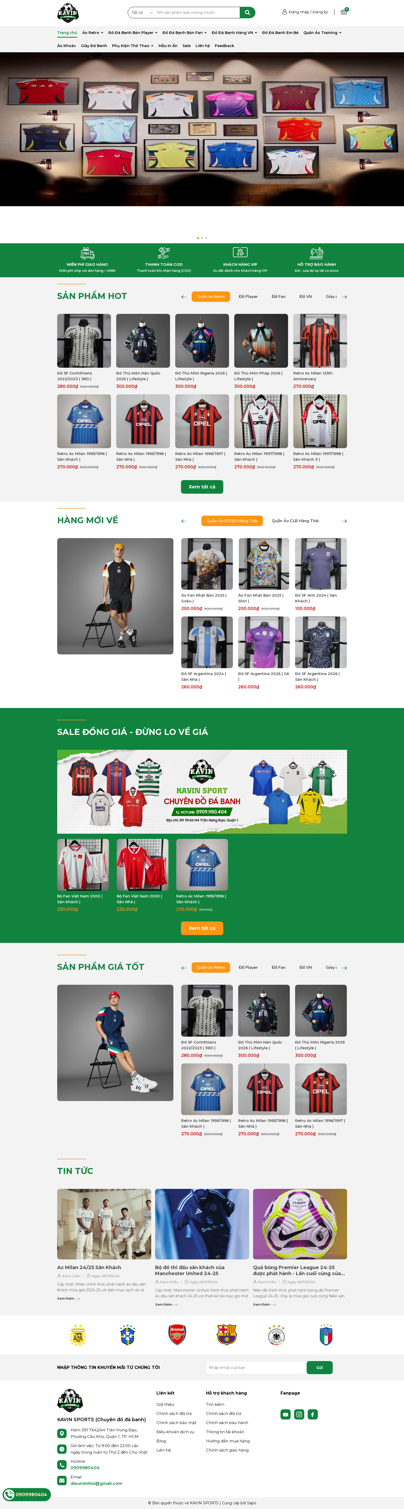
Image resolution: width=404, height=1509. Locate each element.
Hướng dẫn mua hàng (228, 1440)
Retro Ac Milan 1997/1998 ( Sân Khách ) (259, 456)
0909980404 (85, 1467)
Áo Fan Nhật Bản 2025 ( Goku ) (204, 598)
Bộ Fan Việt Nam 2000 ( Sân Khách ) (80, 899)
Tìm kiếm (215, 1404)
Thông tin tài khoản (225, 1431)
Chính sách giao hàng (227, 1450)
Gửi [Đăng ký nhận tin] (319, 1367)
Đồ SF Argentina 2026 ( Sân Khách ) (317, 676)
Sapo (251, 1503)
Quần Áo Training (320, 32)
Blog (161, 1440)
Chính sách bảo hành (227, 1422)
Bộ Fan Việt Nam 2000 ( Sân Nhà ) (139, 899)
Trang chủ (67, 32)
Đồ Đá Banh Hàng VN (233, 32)
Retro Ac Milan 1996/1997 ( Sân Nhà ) (200, 456)
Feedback (224, 45)
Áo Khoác (66, 45)
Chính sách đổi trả (174, 1413)
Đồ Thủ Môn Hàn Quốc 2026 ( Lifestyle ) (138, 376)
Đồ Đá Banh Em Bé (280, 32)
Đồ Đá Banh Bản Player (131, 32)
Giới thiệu (165, 1404)
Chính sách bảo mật (176, 1422)
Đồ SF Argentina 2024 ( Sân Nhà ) (203, 676)
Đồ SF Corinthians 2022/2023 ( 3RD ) (74, 376)
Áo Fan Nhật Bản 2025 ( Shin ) (261, 598)
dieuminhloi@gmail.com (96, 1483)
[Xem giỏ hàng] (344, 12)
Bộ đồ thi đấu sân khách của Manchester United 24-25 (190, 1270)
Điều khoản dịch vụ (175, 1431)
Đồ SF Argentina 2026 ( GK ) (263, 676)
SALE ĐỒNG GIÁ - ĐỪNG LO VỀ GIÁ (132, 732)
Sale (187, 45)
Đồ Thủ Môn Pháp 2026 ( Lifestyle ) (258, 376)
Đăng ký (320, 12)
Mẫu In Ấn (168, 45)
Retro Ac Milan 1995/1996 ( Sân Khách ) (82, 456)
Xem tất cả (202, 487)
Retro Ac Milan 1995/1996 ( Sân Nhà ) (141, 456)
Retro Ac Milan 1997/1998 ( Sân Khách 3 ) (318, 456)
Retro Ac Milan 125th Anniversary (313, 376)
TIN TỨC (75, 1171)
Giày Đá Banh (94, 45)
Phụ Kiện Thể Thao (131, 45)
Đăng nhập (299, 12)
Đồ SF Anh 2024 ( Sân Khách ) (316, 598)
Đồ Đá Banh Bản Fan (183, 32)
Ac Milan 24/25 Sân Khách (89, 1267)
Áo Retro (91, 32)
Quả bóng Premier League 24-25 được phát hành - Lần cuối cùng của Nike (297, 1271)
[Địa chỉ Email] (269, 1367)
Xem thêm (68, 1298)
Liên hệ (203, 45)
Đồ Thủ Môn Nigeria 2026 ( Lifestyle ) (201, 376)
